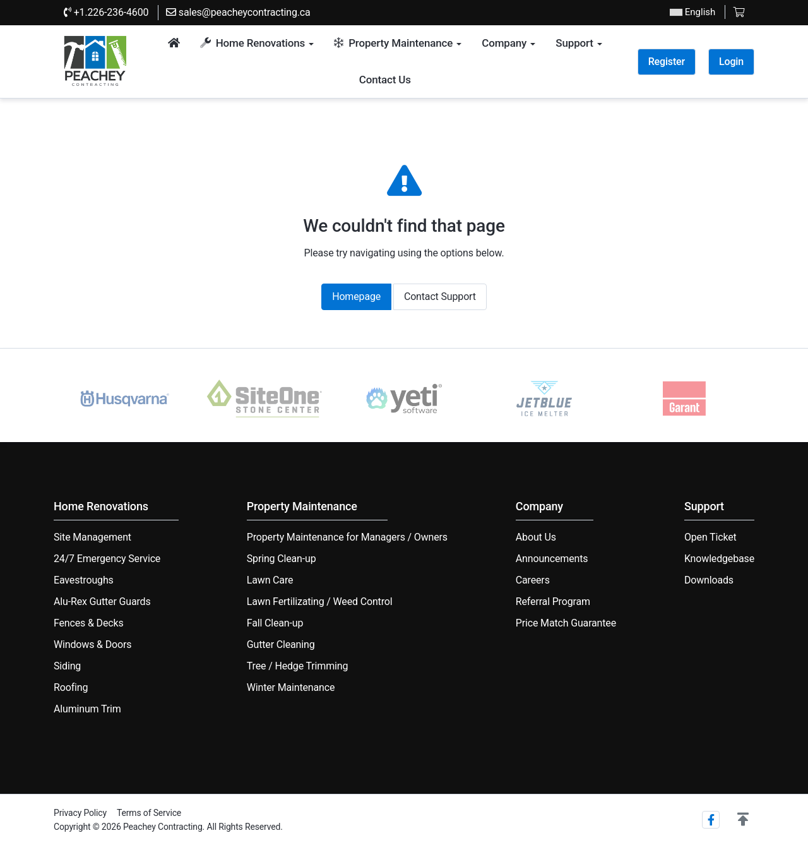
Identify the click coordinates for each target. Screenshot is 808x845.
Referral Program (553, 602)
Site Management (92, 537)
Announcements (552, 559)
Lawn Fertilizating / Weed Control (320, 602)
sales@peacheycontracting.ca (238, 12)
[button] (743, 820)
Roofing (71, 687)
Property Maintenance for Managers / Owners (347, 537)
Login (731, 62)
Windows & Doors (92, 644)
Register (666, 62)
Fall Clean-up (275, 623)
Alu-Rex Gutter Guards (102, 602)
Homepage (356, 297)
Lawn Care (270, 580)
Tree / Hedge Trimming (297, 666)
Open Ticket (710, 537)
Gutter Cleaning (281, 644)
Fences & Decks (89, 623)
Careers (533, 580)
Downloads (709, 580)
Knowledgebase (719, 559)
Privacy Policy (80, 813)
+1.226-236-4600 (106, 12)
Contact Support (440, 297)
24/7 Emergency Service (107, 559)
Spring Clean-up (281, 559)
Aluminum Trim (87, 709)
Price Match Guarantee (566, 623)
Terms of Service (149, 813)
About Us (536, 537)
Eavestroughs (84, 580)
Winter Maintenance (291, 687)
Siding (67, 666)
